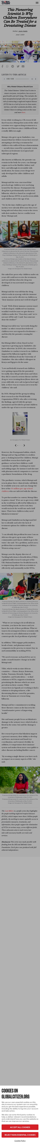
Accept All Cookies (20, 1127)
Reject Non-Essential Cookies (20, 1134)
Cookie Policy (20, 1141)
